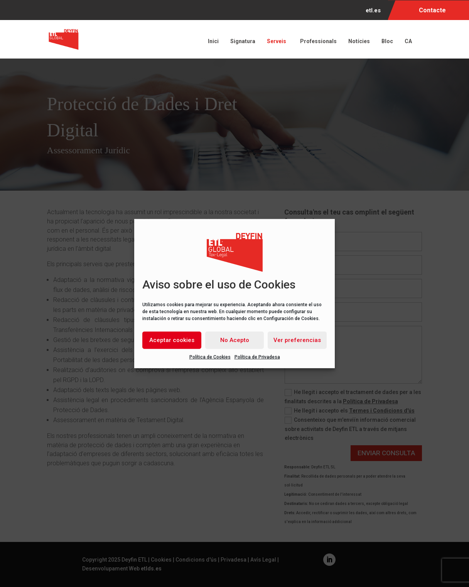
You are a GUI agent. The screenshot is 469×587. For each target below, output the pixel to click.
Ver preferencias (297, 340)
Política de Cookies (210, 356)
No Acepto (234, 340)
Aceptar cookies (171, 340)
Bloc (387, 41)
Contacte (432, 10)
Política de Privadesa (257, 356)
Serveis (277, 41)
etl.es (373, 11)
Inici (213, 41)
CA (409, 41)
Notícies (359, 41)
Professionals (318, 41)
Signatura (242, 41)
